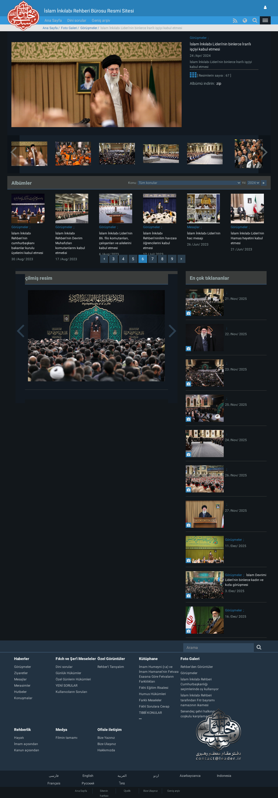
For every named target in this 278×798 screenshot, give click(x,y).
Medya (61, 729)
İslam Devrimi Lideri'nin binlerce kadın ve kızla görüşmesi (245, 580)
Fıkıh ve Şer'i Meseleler (76, 658)
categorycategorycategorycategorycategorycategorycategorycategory (189, 183)
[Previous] (104, 259)
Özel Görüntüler (111, 658)
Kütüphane (148, 658)
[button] (265, 20)
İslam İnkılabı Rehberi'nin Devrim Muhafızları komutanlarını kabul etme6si (70, 243)
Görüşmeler (88, 28)
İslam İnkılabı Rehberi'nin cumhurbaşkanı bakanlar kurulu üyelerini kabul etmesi (27, 243)
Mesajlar (193, 227)
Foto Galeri (69, 28)
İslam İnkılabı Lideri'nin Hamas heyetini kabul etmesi (247, 238)
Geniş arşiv (101, 20)
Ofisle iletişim (109, 729)
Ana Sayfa (53, 20)
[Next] (181, 259)
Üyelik (127, 790)
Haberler (21, 658)
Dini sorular (76, 20)
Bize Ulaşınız (150, 790)
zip (218, 83)
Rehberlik (22, 729)
